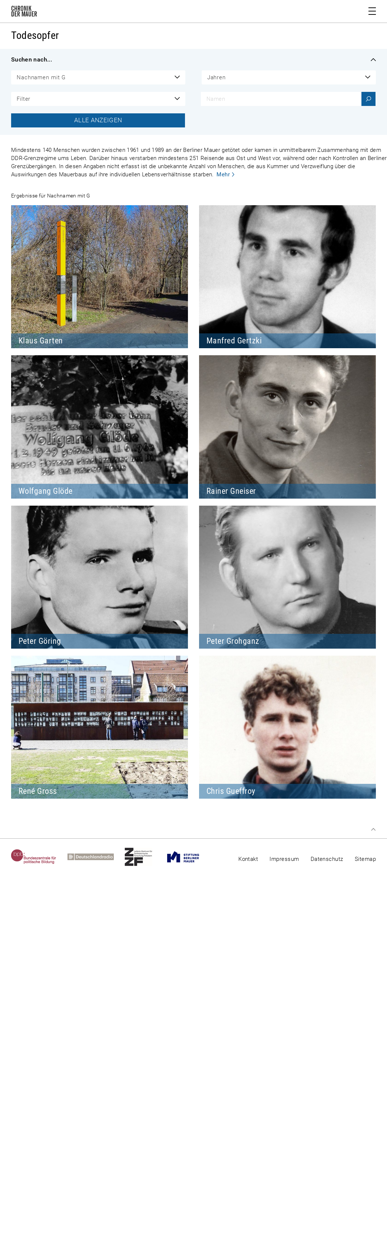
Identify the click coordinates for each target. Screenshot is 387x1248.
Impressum (284, 859)
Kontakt (248, 859)
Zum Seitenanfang (373, 829)
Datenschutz (327, 859)
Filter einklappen (373, 59)
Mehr (223, 174)
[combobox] (98, 77)
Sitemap (365, 859)
